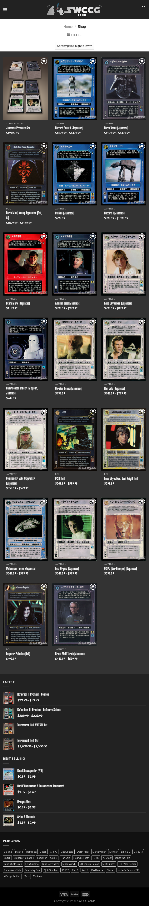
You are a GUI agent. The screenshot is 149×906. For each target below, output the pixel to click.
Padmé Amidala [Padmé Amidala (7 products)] (12, 870)
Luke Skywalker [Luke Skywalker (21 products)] (50, 863)
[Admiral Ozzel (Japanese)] (74, 264)
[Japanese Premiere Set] (25, 88)
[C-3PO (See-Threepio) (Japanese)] (123, 529)
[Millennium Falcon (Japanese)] (25, 529)
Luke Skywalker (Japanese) (118, 304)
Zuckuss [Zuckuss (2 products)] (37, 876)
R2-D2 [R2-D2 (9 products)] (65, 870)
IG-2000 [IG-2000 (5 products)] (107, 857)
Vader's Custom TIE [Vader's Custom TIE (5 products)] (128, 870)
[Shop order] (74, 46)
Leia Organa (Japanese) (67, 569)
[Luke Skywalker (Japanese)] (123, 264)
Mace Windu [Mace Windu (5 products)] (69, 863)
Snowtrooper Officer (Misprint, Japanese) (22, 391)
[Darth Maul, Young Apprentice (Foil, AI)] (25, 173)
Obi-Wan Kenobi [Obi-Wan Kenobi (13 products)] (127, 863)
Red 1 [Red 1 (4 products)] (75, 870)
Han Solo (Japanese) (114, 389)
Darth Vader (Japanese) (116, 128)
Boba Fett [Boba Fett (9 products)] (31, 851)
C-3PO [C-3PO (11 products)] (53, 851)
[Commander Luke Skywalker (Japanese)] (25, 439)
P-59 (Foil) (60, 479)
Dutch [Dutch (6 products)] (7, 857)
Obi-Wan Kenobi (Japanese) (68, 389)
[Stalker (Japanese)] (74, 173)
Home (68, 26)
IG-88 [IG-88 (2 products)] (96, 857)
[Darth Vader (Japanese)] (123, 88)
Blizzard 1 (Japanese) (114, 213)
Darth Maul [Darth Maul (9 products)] (83, 851)
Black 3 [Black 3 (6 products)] (19, 851)
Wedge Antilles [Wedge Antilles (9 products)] (12, 876)
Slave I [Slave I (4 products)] (110, 870)
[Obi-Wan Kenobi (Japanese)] (74, 349)
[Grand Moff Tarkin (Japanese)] (74, 614)
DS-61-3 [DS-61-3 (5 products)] (138, 851)
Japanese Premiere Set (18, 128)
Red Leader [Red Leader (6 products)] (97, 870)
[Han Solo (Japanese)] (123, 349)
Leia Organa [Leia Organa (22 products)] (32, 863)
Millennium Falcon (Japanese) (21, 569)
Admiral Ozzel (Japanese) (67, 304)
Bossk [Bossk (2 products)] (43, 851)
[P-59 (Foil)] (74, 439)
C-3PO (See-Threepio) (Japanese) (120, 569)
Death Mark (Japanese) (18, 304)
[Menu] (5, 9)
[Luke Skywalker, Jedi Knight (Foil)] (123, 439)
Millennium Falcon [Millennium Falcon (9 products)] (89, 863)
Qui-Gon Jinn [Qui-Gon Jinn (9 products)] (51, 870)
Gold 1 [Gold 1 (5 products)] (53, 857)
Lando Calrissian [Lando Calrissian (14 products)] (13, 863)
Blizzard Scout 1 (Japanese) (69, 128)
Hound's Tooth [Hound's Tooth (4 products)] (81, 857)
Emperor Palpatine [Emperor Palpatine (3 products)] (24, 857)
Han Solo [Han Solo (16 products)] (65, 857)
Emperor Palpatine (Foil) (18, 654)
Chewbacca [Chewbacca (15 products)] (67, 851)
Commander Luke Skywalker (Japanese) (20, 481)
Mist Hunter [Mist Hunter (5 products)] (108, 863)
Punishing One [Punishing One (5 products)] (32, 870)
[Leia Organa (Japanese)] (74, 529)
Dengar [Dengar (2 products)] (113, 851)
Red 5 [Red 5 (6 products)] (85, 870)
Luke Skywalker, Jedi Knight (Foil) (121, 479)
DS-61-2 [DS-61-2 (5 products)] (125, 851)
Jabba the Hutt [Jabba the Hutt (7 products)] (122, 857)
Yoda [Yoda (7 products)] (27, 876)
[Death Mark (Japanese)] (25, 264)
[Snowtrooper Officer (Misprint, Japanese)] (25, 349)
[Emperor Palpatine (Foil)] (25, 614)
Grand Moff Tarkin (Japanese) (70, 654)
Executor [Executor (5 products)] (42, 857)
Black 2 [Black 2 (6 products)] (8, 851)
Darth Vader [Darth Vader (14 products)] (99, 851)
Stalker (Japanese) (64, 213)
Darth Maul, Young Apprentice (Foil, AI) (24, 215)
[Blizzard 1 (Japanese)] (123, 173)
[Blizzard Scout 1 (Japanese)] (74, 88)
